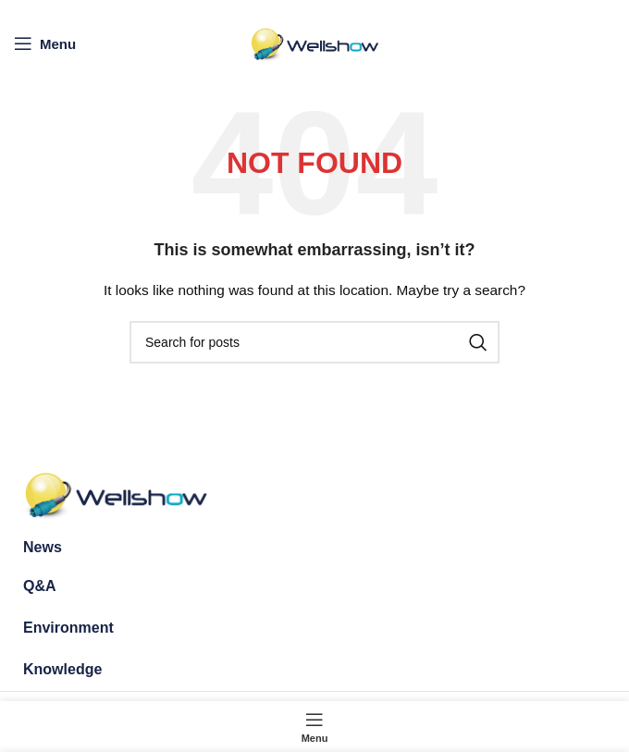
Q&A (39, 586)
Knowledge (62, 669)
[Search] (315, 342)
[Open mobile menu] (45, 43)
